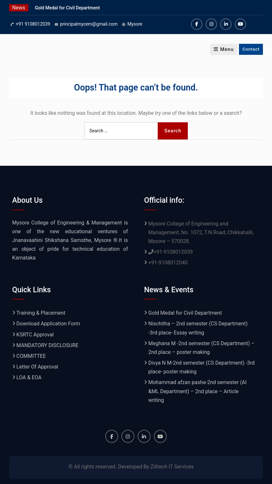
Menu (224, 49)
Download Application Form (48, 324)
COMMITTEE (31, 356)
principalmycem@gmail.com (89, 24)
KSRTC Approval (35, 335)
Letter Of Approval (37, 367)
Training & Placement (41, 313)
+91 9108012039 (33, 24)
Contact (251, 49)
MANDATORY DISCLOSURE (48, 345)
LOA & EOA (29, 377)
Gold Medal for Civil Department (67, 7)
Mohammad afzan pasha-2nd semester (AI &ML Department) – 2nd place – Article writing (197, 391)
